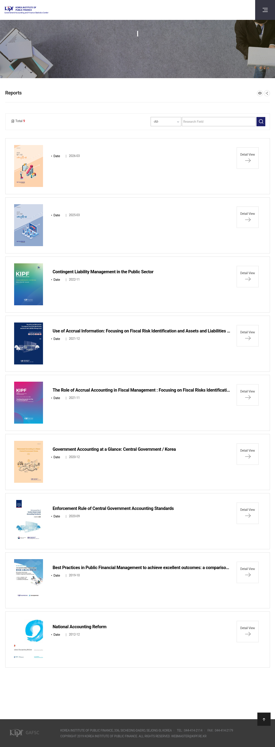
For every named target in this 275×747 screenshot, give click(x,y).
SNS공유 (267, 93)
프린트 (260, 93)
